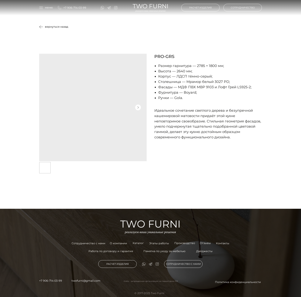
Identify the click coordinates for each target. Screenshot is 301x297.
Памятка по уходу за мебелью (164, 251)
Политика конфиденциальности (238, 282)
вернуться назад (56, 26)
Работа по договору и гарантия (110, 251)
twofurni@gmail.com (86, 280)
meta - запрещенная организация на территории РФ (151, 281)
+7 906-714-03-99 (74, 7)
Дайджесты (204, 251)
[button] (46, 8)
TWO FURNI (150, 6)
